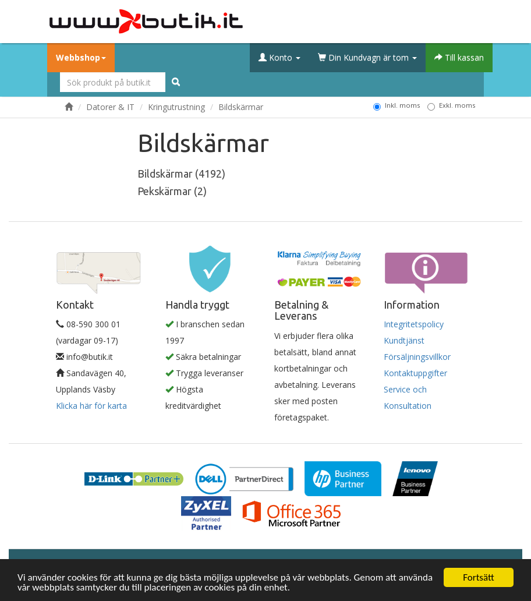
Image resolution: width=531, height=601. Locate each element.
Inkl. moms (396, 105)
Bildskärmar (240, 106)
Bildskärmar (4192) (181, 173)
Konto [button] (279, 57)
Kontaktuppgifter (415, 373)
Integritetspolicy (414, 324)
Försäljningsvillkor (417, 356)
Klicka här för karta (91, 405)
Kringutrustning (176, 106)
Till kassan (459, 57)
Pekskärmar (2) (172, 191)
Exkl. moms (451, 105)
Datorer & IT (110, 106)
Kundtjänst (404, 340)
